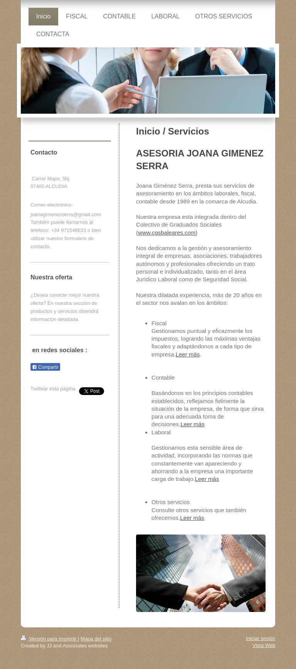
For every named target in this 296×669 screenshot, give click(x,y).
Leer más (188, 354)
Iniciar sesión (260, 638)
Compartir (45, 367)
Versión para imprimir (49, 639)
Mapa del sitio (96, 639)
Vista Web (263, 645)
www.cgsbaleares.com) (167, 232)
